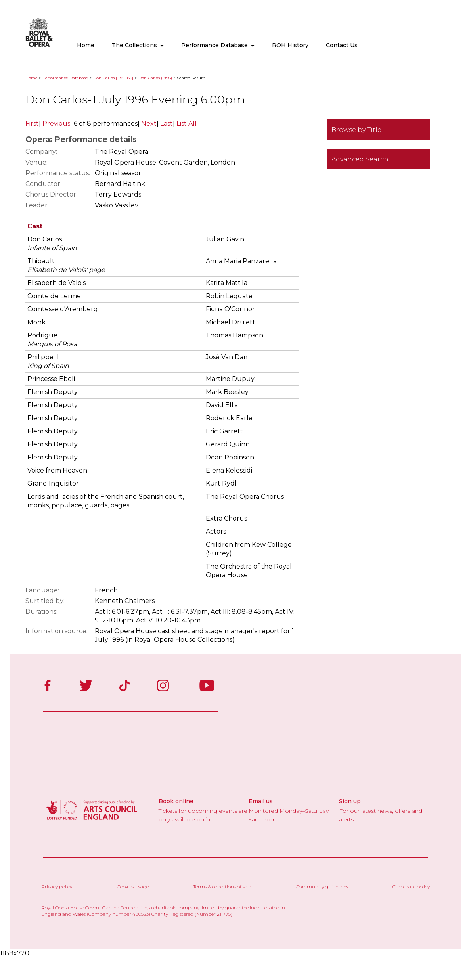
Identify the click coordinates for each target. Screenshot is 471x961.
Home (85, 45)
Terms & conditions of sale (222, 887)
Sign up (350, 801)
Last (166, 123)
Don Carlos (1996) (155, 77)
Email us (261, 801)
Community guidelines (322, 887)
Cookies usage (133, 887)
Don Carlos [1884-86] (113, 77)
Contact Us (342, 45)
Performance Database (218, 45)
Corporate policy (411, 887)
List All (186, 123)
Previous (56, 123)
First (32, 123)
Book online (176, 801)
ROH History (290, 45)
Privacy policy (56, 887)
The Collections (138, 45)
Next (149, 123)
